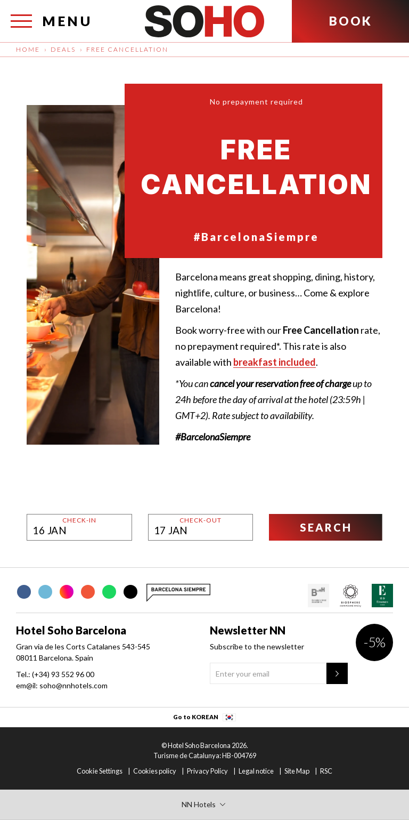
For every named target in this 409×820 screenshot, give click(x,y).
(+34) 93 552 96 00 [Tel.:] (63, 674)
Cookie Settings (99, 771)
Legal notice (256, 771)
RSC (326, 771)
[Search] (325, 527)
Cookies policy (154, 771)
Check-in (79, 520)
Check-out (200, 520)
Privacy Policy (207, 771)
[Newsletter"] (337, 673)
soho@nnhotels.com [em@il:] (73, 685)
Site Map (296, 771)
